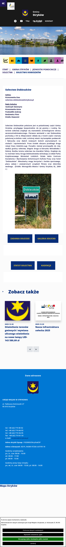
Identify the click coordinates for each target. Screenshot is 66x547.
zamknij (33, 543)
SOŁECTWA (7, 72)
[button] (33, 228)
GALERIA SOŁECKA (47, 238)
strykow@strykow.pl (19, 438)
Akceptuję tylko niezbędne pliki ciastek (33, 539)
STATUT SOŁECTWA (23, 265)
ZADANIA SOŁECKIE (20, 238)
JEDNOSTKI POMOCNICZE (44, 69)
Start (5, 69)
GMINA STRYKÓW (20, 69)
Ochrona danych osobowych (33, 530)
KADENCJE (46, 265)
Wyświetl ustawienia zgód (33, 535)
